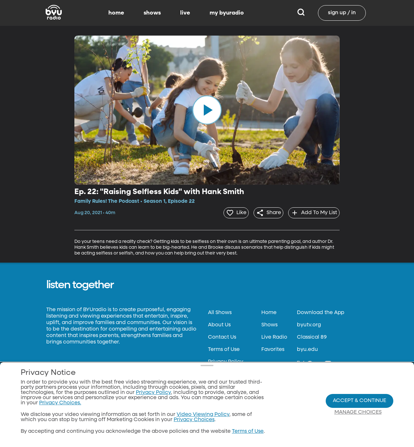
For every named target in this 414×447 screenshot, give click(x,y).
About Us (219, 323)
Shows (269, 323)
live (185, 13)
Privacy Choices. (60, 403)
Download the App (320, 311)
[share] (263, 212)
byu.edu (307, 348)
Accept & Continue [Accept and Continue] (359, 400)
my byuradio (227, 13)
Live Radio (274, 336)
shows (152, 13)
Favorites (272, 348)
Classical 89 (312, 336)
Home (269, 311)
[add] (312, 212)
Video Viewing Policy (203, 414)
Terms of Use (224, 348)
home (116, 13)
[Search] (301, 13)
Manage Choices (358, 412)
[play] (207, 110)
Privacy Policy (225, 360)
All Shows (220, 311)
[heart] (227, 212)
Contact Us (222, 336)
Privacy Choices (194, 419)
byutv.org (309, 323)
